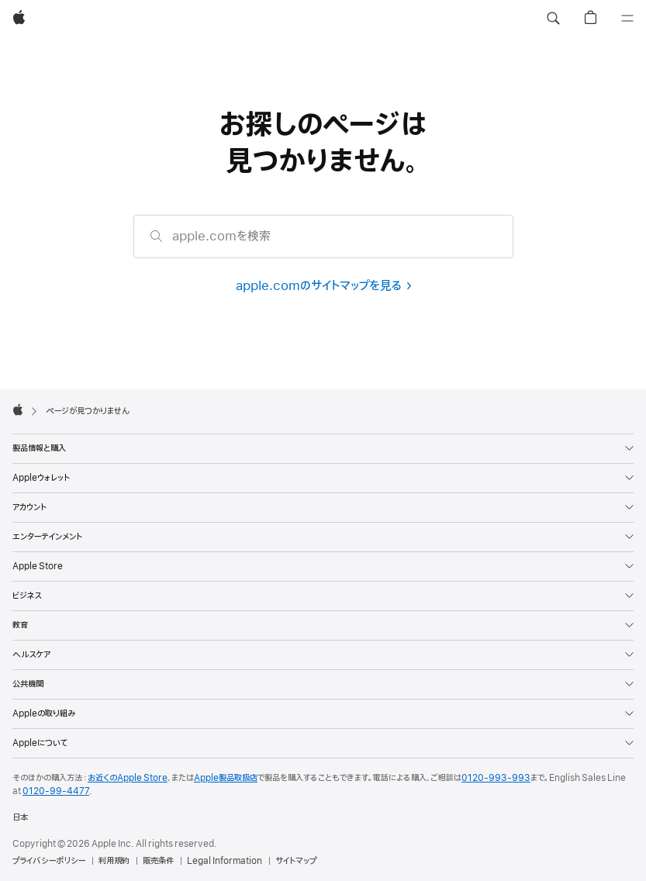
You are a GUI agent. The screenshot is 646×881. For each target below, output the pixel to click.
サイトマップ (295, 860)
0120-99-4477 (55, 791)
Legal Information (224, 860)
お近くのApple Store (128, 777)
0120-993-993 (495, 777)
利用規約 (114, 860)
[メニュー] (627, 18)
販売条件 (158, 860)
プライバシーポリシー (48, 860)
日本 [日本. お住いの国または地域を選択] (20, 817)
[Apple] (19, 18)
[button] (553, 18)
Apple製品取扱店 (225, 777)
